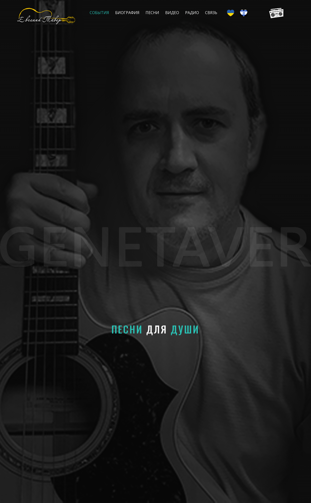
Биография (127, 12)
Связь (211, 12)
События (99, 12)
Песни (152, 12)
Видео (172, 12)
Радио (192, 12)
